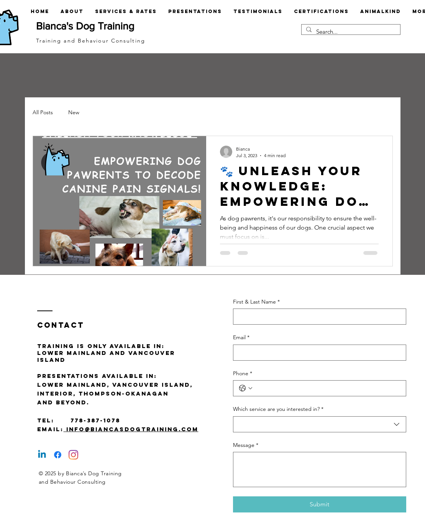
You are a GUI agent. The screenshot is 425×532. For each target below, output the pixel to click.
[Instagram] (73, 455)
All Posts (43, 112)
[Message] (319, 469)
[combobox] (319, 424)
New (73, 112)
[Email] (317, 352)
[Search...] (350, 32)
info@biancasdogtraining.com (131, 429)
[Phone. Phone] (327, 388)
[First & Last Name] (317, 316)
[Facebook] (57, 455)
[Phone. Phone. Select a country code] (245, 388)
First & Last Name (256, 302)
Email (241, 338)
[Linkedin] (42, 455)
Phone (242, 374)
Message (245, 445)
